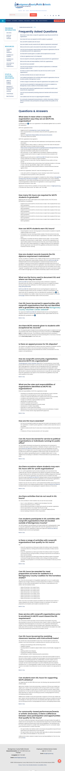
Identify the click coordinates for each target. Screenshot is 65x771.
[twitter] (48, 15)
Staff (24, 10)
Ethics (45, 763)
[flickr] (59, 15)
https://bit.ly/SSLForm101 (25, 285)
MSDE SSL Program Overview (9, 81)
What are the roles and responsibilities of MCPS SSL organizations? (36, 60)
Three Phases (10, 92)
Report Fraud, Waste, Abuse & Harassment (38, 10)
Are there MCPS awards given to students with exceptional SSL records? (37, 52)
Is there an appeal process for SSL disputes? (31, 55)
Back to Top (22, 316)
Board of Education (43, 19)
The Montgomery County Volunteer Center (29, 362)
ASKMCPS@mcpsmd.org (20, 756)
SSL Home (9, 31)
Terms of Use (25, 763)
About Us (20, 10)
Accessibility (40, 763)
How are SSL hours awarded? (27, 62)
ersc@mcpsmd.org (48, 752)
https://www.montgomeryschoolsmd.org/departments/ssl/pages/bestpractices (41, 146)
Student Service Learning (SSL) (25, 26)
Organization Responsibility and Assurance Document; (38, 133)
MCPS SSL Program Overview (9, 36)
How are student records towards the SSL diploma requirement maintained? (39, 43)
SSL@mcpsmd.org (55, 184)
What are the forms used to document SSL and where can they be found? (38, 45)
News (37, 19)
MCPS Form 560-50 (53, 259)
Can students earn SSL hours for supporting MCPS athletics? (35, 95)
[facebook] (45, 15)
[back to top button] (59, 761)
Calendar (33, 19)
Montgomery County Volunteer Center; (39, 129)
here (24, 736)
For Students (14, 19)
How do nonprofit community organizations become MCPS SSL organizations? (39, 57)
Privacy (20, 763)
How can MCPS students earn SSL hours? (30, 40)
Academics (20, 19)
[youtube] (53, 15)
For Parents (8, 19)
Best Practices (10, 95)
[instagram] (50, 15)
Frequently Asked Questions (9, 50)
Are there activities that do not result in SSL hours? (32, 73)
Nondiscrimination (33, 763)
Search (35, 14)
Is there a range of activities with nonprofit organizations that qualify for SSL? (39, 80)
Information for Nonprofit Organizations (10, 64)
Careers (27, 10)
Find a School (27, 19)
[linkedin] (56, 15)
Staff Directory (59, 19)
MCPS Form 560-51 (23, 280)
